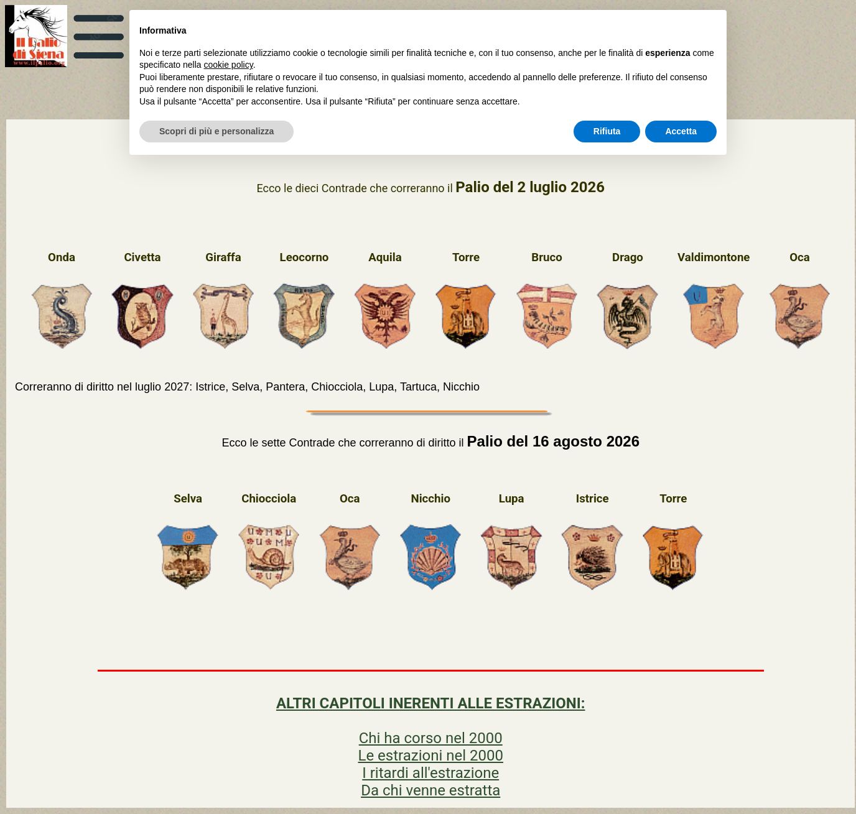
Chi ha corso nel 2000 (431, 738)
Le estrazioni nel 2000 (430, 755)
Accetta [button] (681, 131)
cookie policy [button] (228, 65)
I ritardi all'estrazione (430, 773)
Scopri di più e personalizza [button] (216, 131)
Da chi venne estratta (430, 790)
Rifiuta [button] (607, 131)
